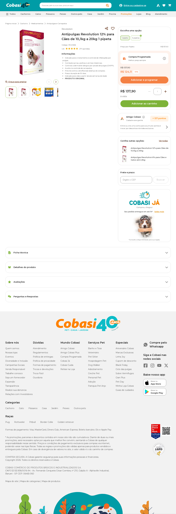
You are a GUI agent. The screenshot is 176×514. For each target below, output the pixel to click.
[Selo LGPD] (158, 456)
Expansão (10, 381)
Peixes (66, 408)
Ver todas (163, 141)
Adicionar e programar (144, 80)
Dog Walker (94, 365)
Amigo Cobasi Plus (69, 352)
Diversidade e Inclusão (16, 361)
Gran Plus (120, 377)
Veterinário (93, 352)
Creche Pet (94, 373)
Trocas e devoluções (43, 369)
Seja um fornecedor (15, 377)
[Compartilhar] (106, 28)
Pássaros (32, 408)
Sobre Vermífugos (125, 373)
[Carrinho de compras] (169, 5)
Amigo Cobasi (67, 348)
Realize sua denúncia (15, 390)
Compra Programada (70, 356)
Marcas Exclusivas (124, 352)
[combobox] (75, 5)
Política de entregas (43, 356)
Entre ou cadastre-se (135, 5)
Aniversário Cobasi (125, 348)
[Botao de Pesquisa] (107, 5)
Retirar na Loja (67, 369)
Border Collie (46, 422)
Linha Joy (120, 356)
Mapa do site (11, 481)
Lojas (138, 14)
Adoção (92, 381)
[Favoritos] (164, 5)
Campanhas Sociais (15, 365)
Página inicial (11, 23)
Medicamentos (37, 23)
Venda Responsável (15, 369)
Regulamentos (40, 352)
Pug (7, 422)
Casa (44, 408)
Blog (148, 14)
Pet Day (120, 381)
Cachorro (24, 23)
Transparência (12, 386)
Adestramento (95, 369)
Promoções (126, 14)
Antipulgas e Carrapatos (57, 23)
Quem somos (12, 348)
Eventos (9, 356)
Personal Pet (94, 377)
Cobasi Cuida (66, 365)
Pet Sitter (93, 356)
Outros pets (80, 408)
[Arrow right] (56, 82)
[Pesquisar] (68, 5)
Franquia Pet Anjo (97, 386)
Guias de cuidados (125, 390)
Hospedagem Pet (97, 361)
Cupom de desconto (126, 361)
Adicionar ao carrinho (144, 103)
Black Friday (122, 365)
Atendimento (161, 14)
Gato (21, 408)
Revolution (67, 29)
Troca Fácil (38, 373)
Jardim (54, 408)
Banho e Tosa (95, 348)
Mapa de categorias (30, 481)
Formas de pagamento (44, 365)
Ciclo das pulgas (124, 369)
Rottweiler (19, 422)
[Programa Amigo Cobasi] (158, 5)
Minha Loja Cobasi (125, 386)
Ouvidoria (37, 377)
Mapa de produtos (51, 481)
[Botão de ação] (164, 58)
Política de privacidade (44, 361)
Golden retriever (66, 422)
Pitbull (32, 422)
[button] (11, 14)
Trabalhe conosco (14, 373)
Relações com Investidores (19, 394)
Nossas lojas (11, 352)
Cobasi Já (65, 361)
